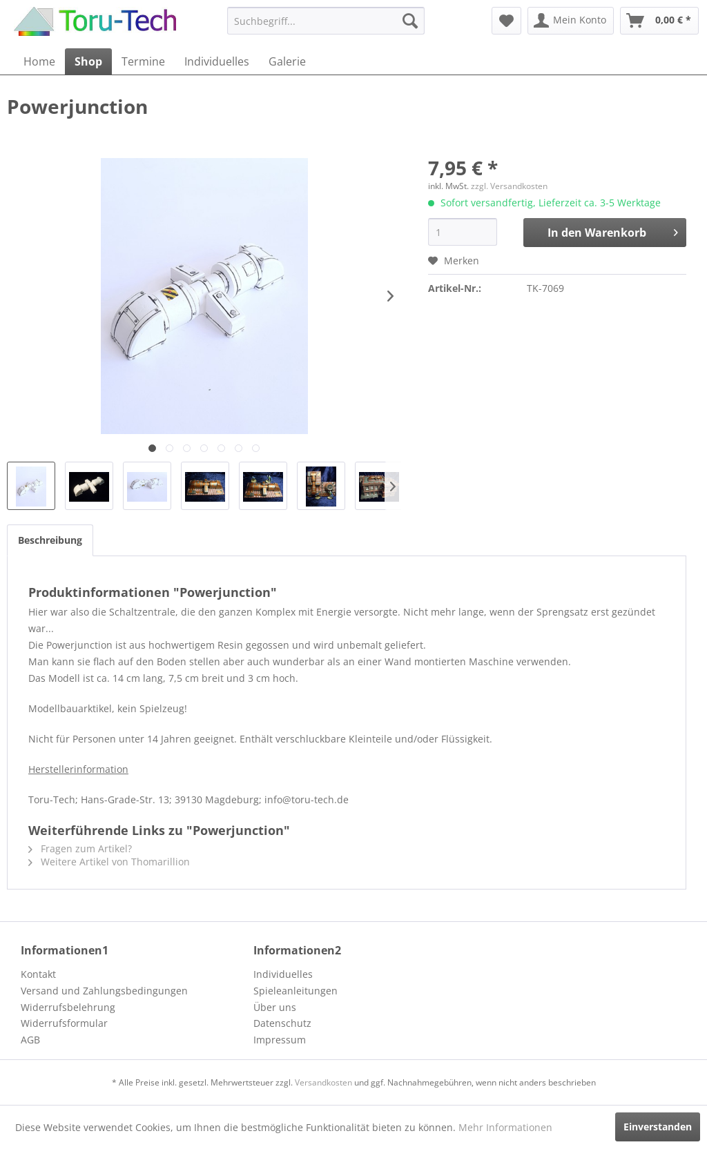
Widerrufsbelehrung (68, 1007)
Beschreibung (50, 540)
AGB (30, 1039)
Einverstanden (657, 1126)
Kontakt (38, 974)
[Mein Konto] (570, 21)
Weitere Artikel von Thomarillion (109, 861)
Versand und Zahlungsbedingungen (104, 990)
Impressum (279, 1039)
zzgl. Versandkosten (509, 186)
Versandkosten (323, 1082)
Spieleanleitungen (295, 990)
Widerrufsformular (64, 1023)
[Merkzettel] (506, 21)
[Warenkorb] (659, 21)
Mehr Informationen (505, 1127)
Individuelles (283, 974)
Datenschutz (282, 1023)
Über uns (274, 1007)
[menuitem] (326, 21)
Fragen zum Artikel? (80, 848)
